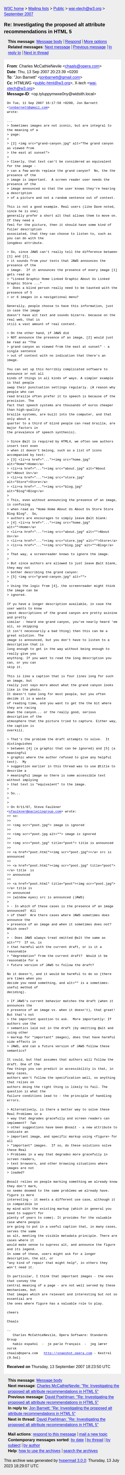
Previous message (89, 47)
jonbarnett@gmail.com (60, 77)
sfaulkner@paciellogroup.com (35, 811)
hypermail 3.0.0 (72, 1460)
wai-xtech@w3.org (85, 8)
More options (95, 41)
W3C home (14, 8)
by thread (95, 1440)
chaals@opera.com (82, 66)
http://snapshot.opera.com (68, 1353)
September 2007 (18, 14)
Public (58, 8)
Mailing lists (38, 8)
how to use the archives (40, 1451)
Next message (57, 47)
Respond (73, 41)
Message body (49, 41)
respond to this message (54, 1434)
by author (32, 1445)
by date (77, 1440)
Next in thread (36, 53)
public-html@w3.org (52, 83)
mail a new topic (93, 1434)
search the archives (80, 1451)
